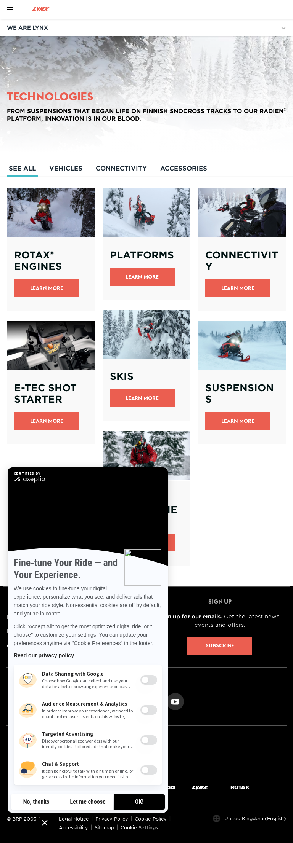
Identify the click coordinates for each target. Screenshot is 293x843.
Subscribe (220, 645)
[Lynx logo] (41, 9)
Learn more (142, 398)
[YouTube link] (175, 701)
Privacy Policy (111, 819)
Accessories (183, 168)
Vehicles (65, 168)
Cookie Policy (151, 819)
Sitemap (104, 827)
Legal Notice (74, 819)
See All (22, 170)
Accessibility (73, 827)
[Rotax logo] (240, 787)
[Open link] (51, 249)
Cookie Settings (139, 827)
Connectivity (121, 168)
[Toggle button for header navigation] (10, 9)
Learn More (46, 288)
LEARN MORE (237, 288)
